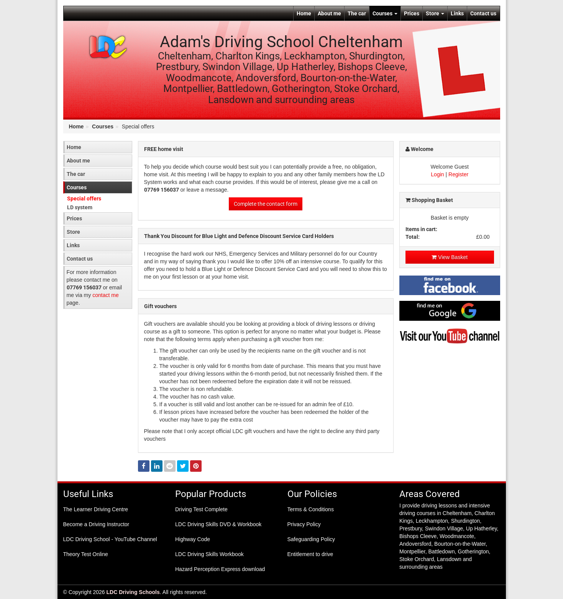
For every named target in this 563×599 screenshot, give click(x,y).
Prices (411, 13)
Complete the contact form (265, 204)
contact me (105, 295)
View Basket (450, 257)
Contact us (483, 13)
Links (457, 13)
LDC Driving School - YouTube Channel (110, 539)
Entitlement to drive (310, 554)
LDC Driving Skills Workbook (209, 554)
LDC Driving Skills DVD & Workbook (218, 524)
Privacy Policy (304, 524)
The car (357, 13)
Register (458, 174)
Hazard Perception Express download (220, 569)
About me (329, 13)
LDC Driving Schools (133, 592)
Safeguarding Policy (311, 539)
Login (437, 174)
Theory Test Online (85, 554)
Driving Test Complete (201, 509)
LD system (79, 207)
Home (304, 13)
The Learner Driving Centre (95, 509)
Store (435, 13)
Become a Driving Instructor (96, 524)
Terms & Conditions (310, 509)
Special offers (84, 198)
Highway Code (192, 539)
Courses (385, 13)
